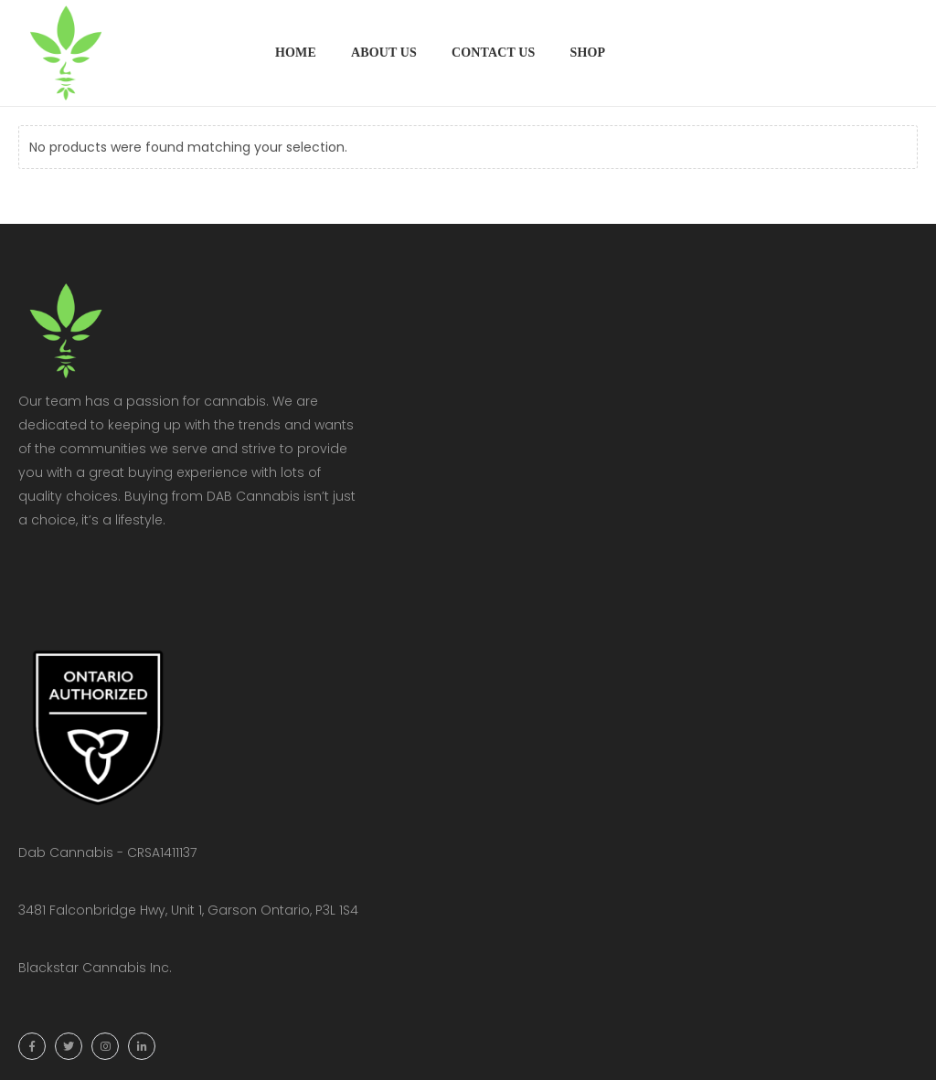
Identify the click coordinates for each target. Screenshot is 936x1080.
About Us (384, 52)
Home (295, 52)
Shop (587, 52)
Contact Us (494, 52)
